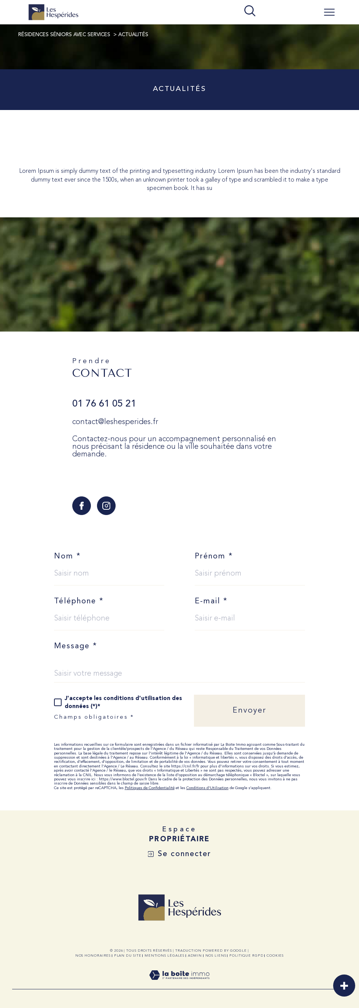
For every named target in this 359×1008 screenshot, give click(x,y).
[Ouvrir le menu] (329, 12)
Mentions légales (164, 955)
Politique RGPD (246, 955)
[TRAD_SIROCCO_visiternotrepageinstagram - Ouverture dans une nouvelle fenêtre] (106, 505)
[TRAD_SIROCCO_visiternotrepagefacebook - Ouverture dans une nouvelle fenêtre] (81, 505)
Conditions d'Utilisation (207, 788)
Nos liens (215, 955)
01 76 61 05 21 (104, 404)
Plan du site (127, 955)
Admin (195, 955)
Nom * (67, 556)
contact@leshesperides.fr (115, 422)
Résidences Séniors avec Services (64, 34)
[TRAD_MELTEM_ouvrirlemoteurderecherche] (250, 12)
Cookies (275, 955)
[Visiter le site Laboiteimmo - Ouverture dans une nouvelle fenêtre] (179, 984)
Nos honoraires (93, 955)
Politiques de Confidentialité (150, 788)
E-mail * (211, 601)
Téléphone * (79, 601)
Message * (75, 646)
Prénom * (214, 556)
